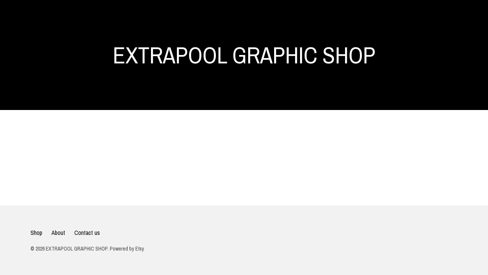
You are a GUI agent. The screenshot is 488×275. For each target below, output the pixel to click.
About (58, 232)
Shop (36, 232)
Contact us (87, 232)
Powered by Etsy (127, 248)
